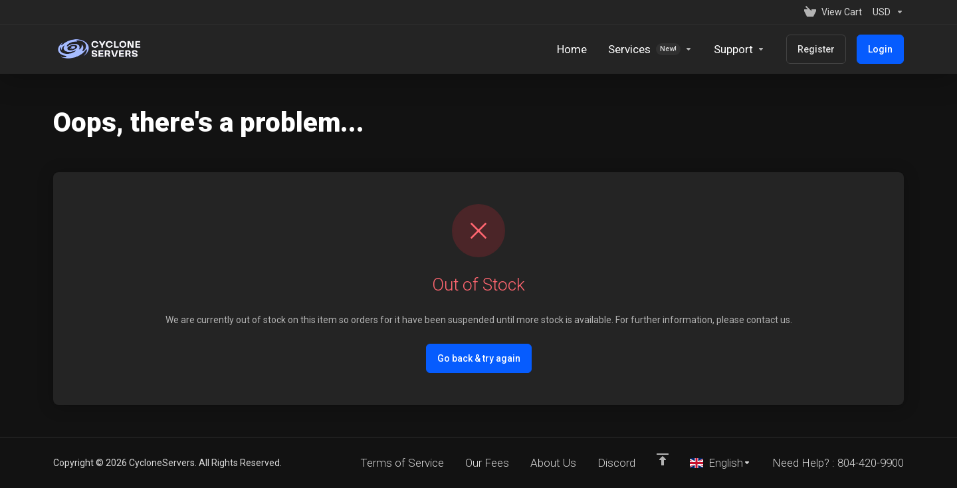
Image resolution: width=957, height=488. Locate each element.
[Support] (739, 49)
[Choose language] (720, 462)
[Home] (571, 49)
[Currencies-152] (885, 12)
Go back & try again (478, 358)
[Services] (650, 49)
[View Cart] (833, 12)
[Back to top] (662, 459)
